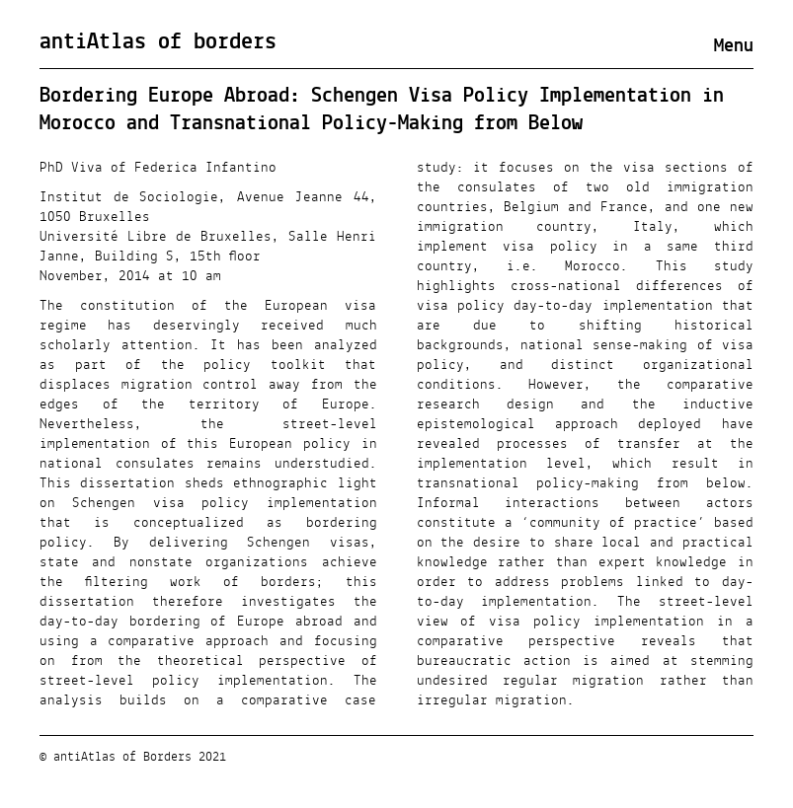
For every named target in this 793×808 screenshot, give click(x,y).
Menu (733, 46)
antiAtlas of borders (158, 42)
